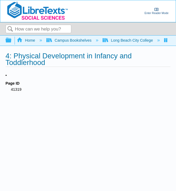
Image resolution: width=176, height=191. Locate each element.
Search (10, 29)
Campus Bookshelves (69, 40)
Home (26, 40)
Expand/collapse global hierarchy (11, 40)
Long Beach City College (128, 40)
